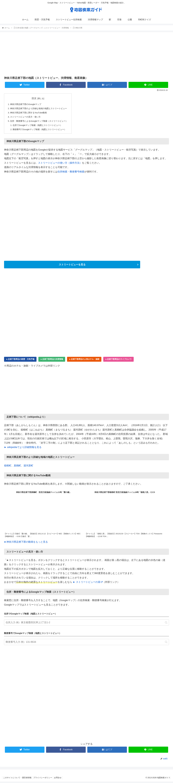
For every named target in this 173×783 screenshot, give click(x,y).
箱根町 (7, 467)
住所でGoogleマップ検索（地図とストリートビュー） (39, 126)
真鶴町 (17, 467)
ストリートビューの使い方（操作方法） (60, 164)
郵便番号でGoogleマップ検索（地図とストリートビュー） (41, 130)
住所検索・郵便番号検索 (71, 173)
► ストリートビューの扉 (88, 583)
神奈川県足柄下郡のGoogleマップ (26, 104)
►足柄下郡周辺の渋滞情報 (51, 361)
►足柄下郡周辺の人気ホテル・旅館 (84, 361)
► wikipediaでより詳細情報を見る (22, 448)
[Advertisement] (86, 54)
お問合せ (60, 779)
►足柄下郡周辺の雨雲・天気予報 (20, 361)
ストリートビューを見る (72, 266)
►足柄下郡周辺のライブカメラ (118, 361)
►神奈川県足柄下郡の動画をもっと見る (26, 543)
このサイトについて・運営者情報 (18, 779)
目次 (36, 98)
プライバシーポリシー (44, 779)
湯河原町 (28, 467)
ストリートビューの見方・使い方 (26, 117)
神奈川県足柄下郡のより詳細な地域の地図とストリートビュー (40, 109)
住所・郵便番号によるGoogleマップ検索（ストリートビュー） (40, 122)
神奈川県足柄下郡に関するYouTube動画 (29, 113)
